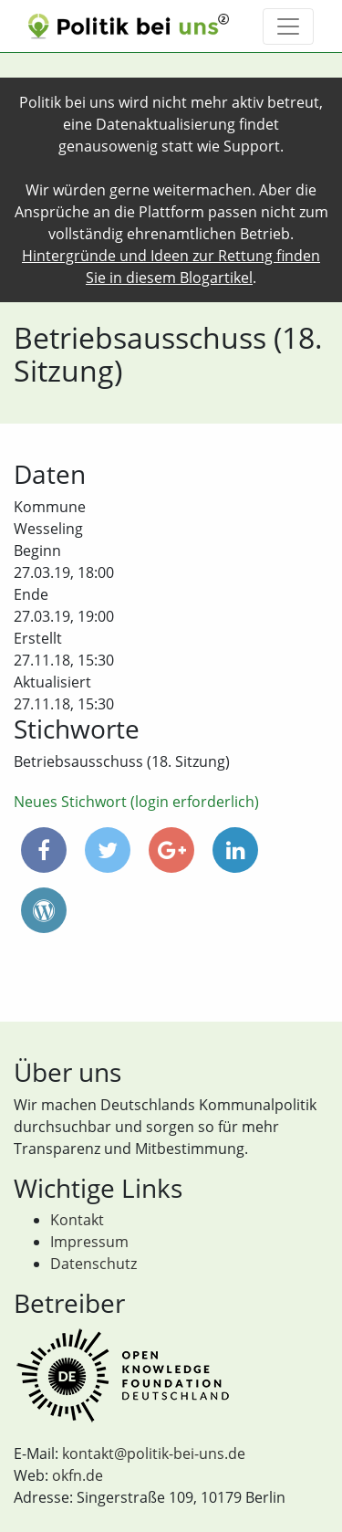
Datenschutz (93, 1264)
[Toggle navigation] (288, 26)
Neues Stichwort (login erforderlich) (136, 802)
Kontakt (77, 1220)
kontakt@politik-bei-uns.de (153, 1453)
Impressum (89, 1242)
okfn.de (77, 1475)
